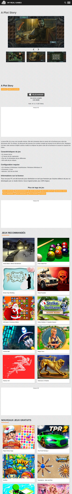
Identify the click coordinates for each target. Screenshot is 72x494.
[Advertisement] (36, 122)
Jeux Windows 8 (21, 193)
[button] (15, 60)
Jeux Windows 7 (8, 193)
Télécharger (36, 95)
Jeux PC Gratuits (47, 191)
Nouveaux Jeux (60, 191)
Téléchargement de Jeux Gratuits (27, 191)
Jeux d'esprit (33, 193)
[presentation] (34, 49)
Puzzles (43, 193)
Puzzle (4, 89)
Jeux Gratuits (8, 191)
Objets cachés (13, 89)
